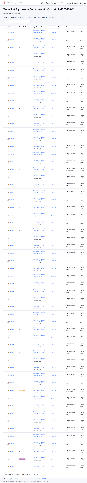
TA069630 (10, 200)
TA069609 (10, 47)
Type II (13, 17)
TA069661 (10, 428)
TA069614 (10, 85)
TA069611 (10, 62)
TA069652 (10, 367)
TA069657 (10, 406)
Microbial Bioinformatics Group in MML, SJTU (32, 479)
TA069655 (10, 390)
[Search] (28, 2)
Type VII (52, 17)
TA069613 (10, 78)
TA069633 (10, 222)
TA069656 (10, 398)
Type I (6, 17)
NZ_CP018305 (53, 32)
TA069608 (10, 40)
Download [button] (68, 2)
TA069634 (10, 230)
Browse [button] (48, 2)
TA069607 (10, 32)
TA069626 (10, 177)
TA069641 (10, 284)
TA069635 (10, 238)
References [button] (83, 2)
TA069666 (10, 466)
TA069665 (10, 459)
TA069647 (10, 329)
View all (7, 472)
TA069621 (10, 139)
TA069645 (10, 314)
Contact (13, 479)
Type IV (29, 17)
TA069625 (10, 169)
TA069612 (10, 70)
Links (6, 479)
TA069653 (10, 375)
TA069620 (10, 131)
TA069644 (10, 306)
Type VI (44, 17)
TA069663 (10, 444)
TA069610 (10, 55)
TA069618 (10, 116)
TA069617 (10, 108)
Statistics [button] (53, 2)
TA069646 (10, 322)
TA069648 (10, 337)
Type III (21, 17)
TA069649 (10, 344)
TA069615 (10, 93)
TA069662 (10, 436)
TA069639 (10, 268)
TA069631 (10, 207)
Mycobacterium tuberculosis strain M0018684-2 (39, 32)
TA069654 (10, 383)
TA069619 (10, 123)
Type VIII (60, 17)
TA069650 (10, 352)
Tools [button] (60, 2)
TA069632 (10, 215)
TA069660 (10, 421)
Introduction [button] (75, 2)
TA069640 (10, 276)
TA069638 (10, 261)
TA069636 (10, 245)
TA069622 (10, 146)
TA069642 (10, 291)
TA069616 (10, 101)
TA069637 (10, 253)
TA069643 (10, 299)
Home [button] (42, 2)
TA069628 (10, 184)
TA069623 (10, 154)
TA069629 (10, 192)
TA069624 (10, 162)
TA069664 (10, 451)
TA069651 (10, 360)
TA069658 (10, 413)
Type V (37, 17)
